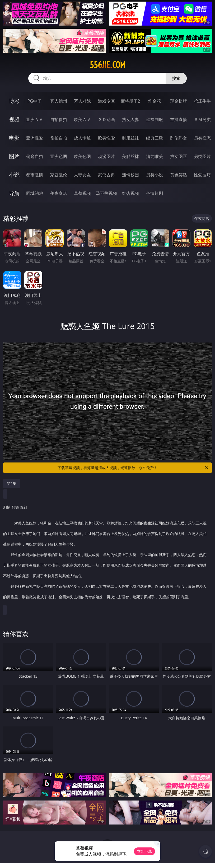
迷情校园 (130, 175)
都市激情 (34, 175)
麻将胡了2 (130, 101)
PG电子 (34, 101)
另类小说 (154, 175)
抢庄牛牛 (202, 101)
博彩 (14, 100)
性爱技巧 (202, 175)
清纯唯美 (154, 156)
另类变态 (202, 138)
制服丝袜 (130, 138)
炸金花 (154, 101)
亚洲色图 (58, 156)
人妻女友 (82, 175)
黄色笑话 (178, 175)
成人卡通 (82, 138)
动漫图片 (106, 156)
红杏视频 (130, 193)
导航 (14, 193)
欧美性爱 (106, 138)
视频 (14, 119)
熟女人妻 (130, 119)
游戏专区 (106, 101)
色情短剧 (154, 193)
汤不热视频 (106, 193)
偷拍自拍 (58, 138)
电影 (14, 137)
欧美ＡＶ (82, 119)
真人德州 (58, 101)
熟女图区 (178, 156)
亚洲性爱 (34, 138)
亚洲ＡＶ (34, 119)
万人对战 (82, 101)
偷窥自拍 (34, 156)
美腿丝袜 (130, 156)
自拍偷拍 (58, 119)
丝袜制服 (154, 119)
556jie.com (107, 65)
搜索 (176, 78)
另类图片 (202, 156)
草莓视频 (82, 193)
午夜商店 (58, 193)
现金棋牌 (178, 101)
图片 (14, 156)
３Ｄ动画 (106, 119)
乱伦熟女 (178, 138)
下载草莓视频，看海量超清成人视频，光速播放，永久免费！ (133, 468)
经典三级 (154, 138)
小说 (14, 174)
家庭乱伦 (58, 175)
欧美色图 (82, 156)
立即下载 (144, 851)
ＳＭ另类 (202, 119)
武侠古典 (106, 175)
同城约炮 (34, 193)
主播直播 (178, 119)
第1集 (11, 483)
